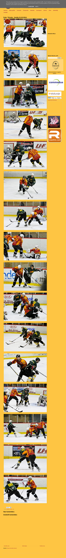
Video (50, 10)
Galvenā (5, 10)
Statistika (32, 10)
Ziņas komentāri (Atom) (12, 548)
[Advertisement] (56, 24)
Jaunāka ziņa (6, 545)
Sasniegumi (39, 10)
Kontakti (5, 12)
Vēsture (45, 10)
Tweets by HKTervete (52, 100)
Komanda (19, 10)
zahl (13, 509)
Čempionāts (25, 10)
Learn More (31, 6)
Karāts (11, 509)
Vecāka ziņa (42, 545)
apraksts (8, 509)
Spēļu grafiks (12, 10)
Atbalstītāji (55, 10)
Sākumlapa (24, 545)
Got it (36, 6)
